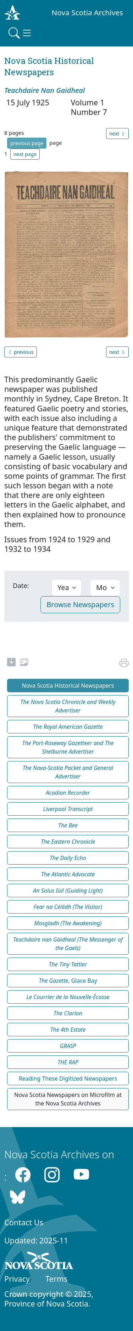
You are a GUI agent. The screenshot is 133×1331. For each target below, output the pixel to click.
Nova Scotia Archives (87, 12)
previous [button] (20, 352)
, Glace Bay (68, 981)
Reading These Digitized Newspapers (68, 1078)
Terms (56, 1279)
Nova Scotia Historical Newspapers (68, 685)
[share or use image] (24, 663)
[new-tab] (11, 663)
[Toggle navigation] (20, 33)
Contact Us (23, 1222)
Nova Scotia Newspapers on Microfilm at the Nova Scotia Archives (68, 1099)
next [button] (117, 133)
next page (25, 154)
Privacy (17, 1279)
